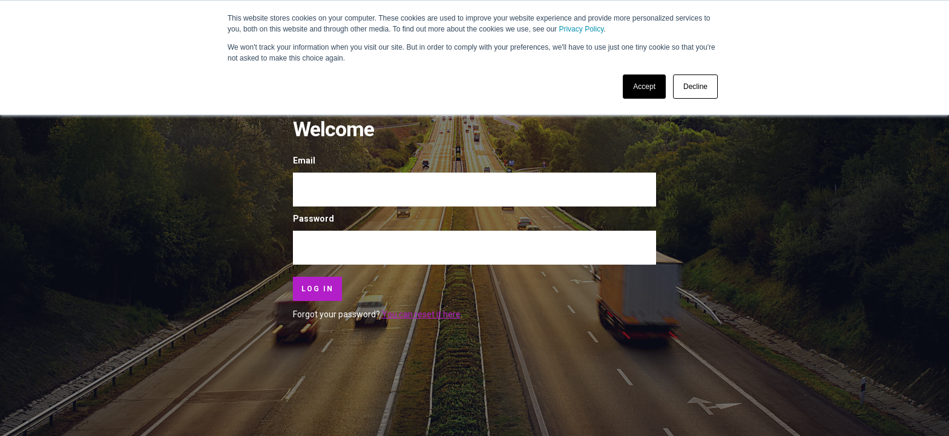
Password (313, 218)
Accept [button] (644, 86)
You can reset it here (421, 314)
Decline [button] (695, 86)
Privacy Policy (581, 29)
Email (304, 160)
